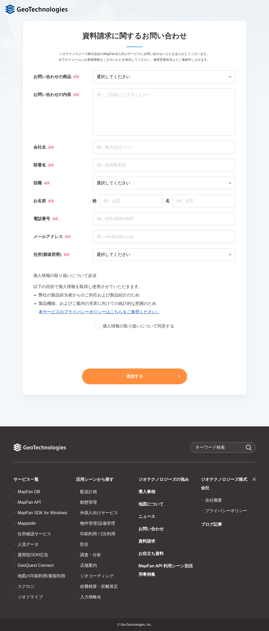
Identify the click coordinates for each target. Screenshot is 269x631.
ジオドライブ (30, 597)
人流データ (28, 544)
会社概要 (213, 500)
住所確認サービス (34, 534)
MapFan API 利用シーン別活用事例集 (165, 570)
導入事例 (146, 491)
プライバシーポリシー (226, 510)
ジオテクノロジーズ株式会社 (228, 484)
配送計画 (88, 491)
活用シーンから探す (95, 479)
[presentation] (134, 347)
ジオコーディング (97, 576)
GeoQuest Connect (36, 565)
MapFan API (29, 502)
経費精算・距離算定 (99, 586)
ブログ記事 (211, 524)
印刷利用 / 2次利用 (97, 534)
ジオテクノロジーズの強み (163, 479)
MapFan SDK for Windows (42, 513)
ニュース (146, 516)
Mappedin (27, 523)
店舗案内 (88, 565)
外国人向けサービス (99, 513)
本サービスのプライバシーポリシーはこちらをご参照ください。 (100, 312)
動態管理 (88, 502)
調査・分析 (90, 555)
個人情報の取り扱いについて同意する (134, 326)
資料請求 (146, 541)
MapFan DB (29, 491)
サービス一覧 (26, 479)
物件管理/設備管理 (97, 523)
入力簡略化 (90, 597)
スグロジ (26, 586)
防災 (84, 544)
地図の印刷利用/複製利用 (41, 576)
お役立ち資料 (151, 553)
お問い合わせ (151, 529)
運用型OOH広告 (33, 555)
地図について (151, 504)
